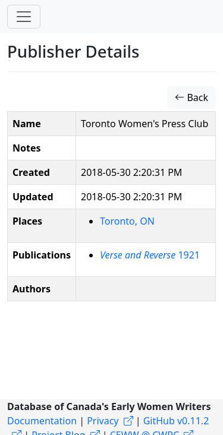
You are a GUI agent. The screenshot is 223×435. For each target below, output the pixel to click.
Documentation (42, 420)
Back (191, 97)
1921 (150, 254)
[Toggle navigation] (23, 17)
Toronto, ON (127, 221)
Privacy (102, 420)
